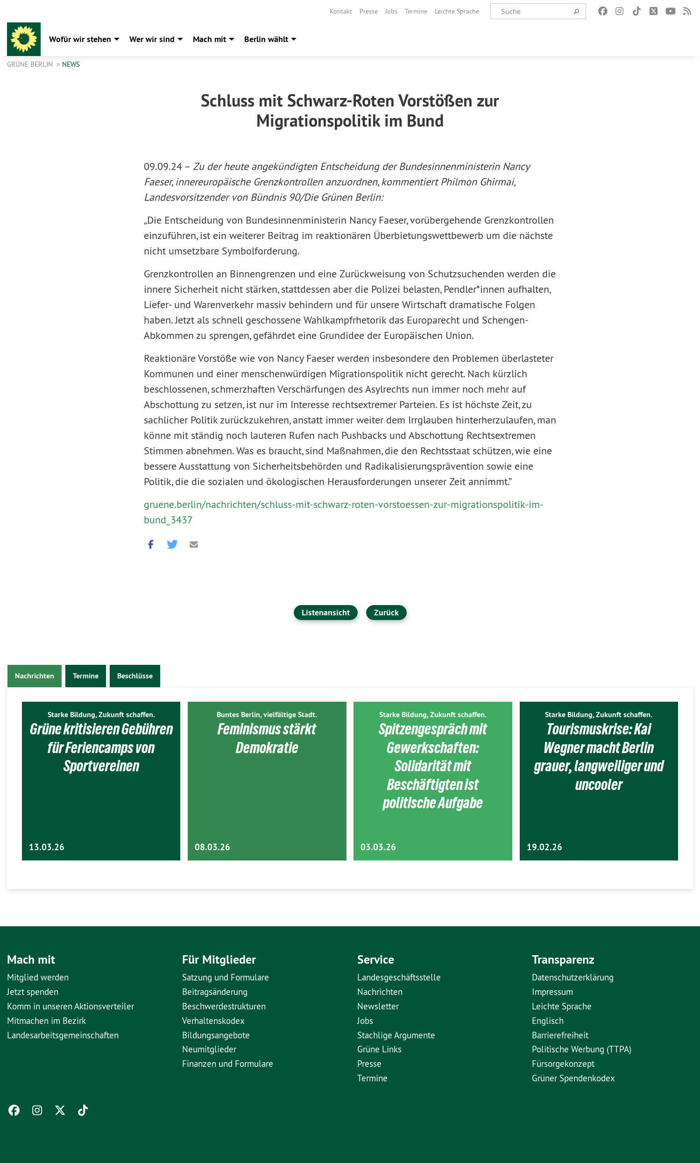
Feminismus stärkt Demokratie (267, 738)
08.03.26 (212, 847)
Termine (416, 11)
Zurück (386, 612)
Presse (369, 11)
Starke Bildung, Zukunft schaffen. (101, 714)
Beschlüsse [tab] (135, 676)
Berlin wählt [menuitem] (266, 39)
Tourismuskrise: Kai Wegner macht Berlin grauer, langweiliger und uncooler (598, 756)
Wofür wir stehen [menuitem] (80, 39)
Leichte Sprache (457, 11)
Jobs (391, 11)
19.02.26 (544, 847)
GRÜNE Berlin (31, 64)
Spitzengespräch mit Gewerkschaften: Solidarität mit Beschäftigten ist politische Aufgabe (433, 765)
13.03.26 (46, 847)
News (71, 64)
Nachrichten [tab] (34, 676)
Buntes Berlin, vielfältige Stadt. (267, 714)
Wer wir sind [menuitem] (152, 39)
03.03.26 (378, 847)
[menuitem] (341, 11)
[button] (151, 542)
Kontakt (341, 11)
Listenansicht (326, 612)
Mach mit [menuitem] (209, 39)
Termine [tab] (86, 676)
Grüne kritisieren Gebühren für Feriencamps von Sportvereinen (101, 747)
